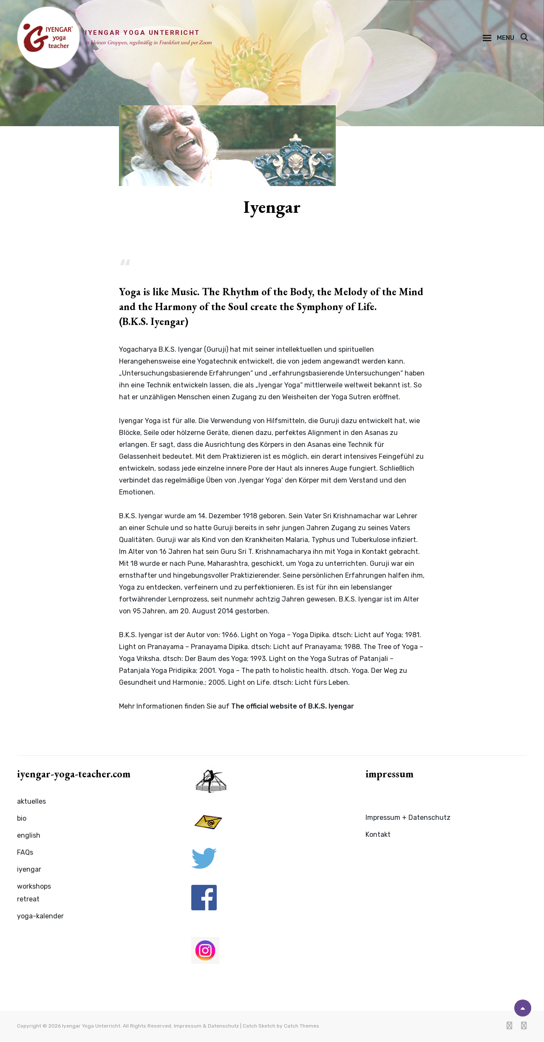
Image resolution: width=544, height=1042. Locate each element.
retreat (28, 900)
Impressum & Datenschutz (206, 1026)
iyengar (29, 870)
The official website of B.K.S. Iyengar (292, 707)
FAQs (25, 853)
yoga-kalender (40, 917)
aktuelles (31, 802)
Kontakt (378, 835)
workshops (34, 887)
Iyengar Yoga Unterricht (143, 33)
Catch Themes (301, 1026)
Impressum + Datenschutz (408, 818)
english (28, 836)
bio (21, 819)
